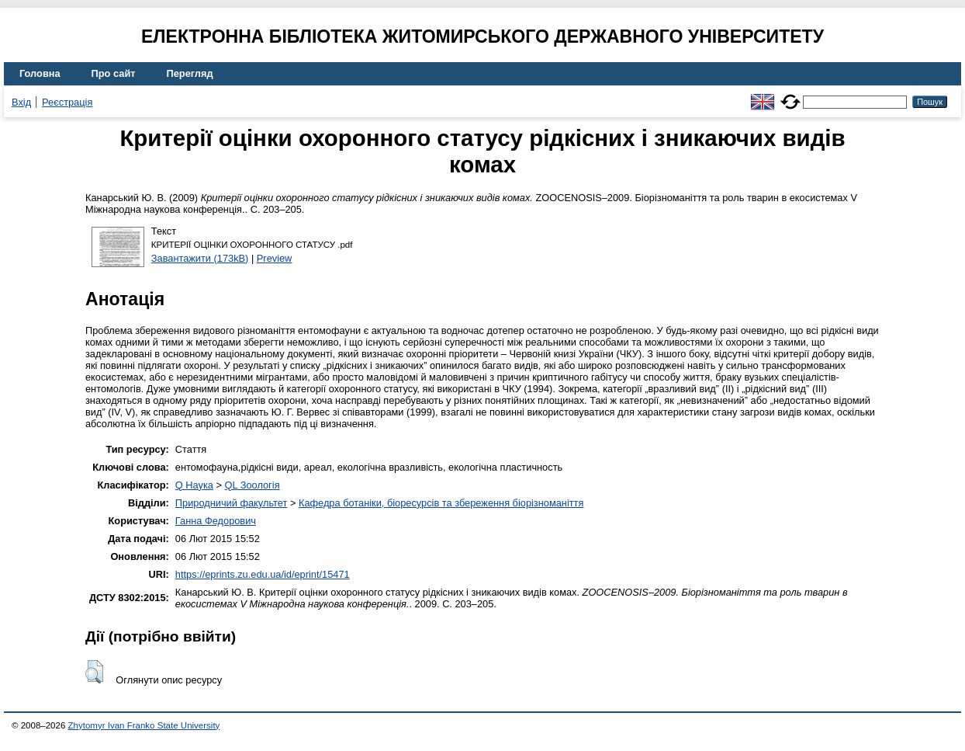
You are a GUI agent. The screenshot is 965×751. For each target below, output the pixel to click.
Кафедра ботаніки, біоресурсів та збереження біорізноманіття (441, 503)
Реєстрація (67, 102)
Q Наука (194, 485)
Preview (274, 258)
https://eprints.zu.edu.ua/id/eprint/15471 (262, 574)
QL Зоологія (252, 485)
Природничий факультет (231, 503)
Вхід (21, 102)
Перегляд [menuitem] (190, 73)
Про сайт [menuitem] (114, 73)
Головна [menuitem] (40, 73)
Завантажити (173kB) (200, 258)
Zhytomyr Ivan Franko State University (144, 725)
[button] (94, 671)
